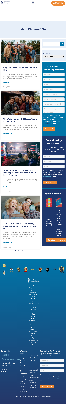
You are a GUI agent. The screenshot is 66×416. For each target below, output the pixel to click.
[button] (33, 2)
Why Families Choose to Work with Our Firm (20, 69)
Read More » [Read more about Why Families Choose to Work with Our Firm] (7, 82)
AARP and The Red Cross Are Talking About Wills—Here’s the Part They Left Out (20, 226)
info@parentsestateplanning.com (11, 359)
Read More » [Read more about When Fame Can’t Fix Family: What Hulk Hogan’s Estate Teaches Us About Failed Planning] (7, 187)
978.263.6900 (5, 355)
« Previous (17, 251)
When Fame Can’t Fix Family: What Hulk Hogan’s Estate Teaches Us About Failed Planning (19, 172)
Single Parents (34, 355)
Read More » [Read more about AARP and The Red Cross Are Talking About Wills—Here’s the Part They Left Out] (7, 242)
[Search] (62, 44)
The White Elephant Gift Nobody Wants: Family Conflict (20, 120)
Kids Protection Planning (23, 383)
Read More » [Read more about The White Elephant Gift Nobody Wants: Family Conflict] (7, 133)
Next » (24, 251)
